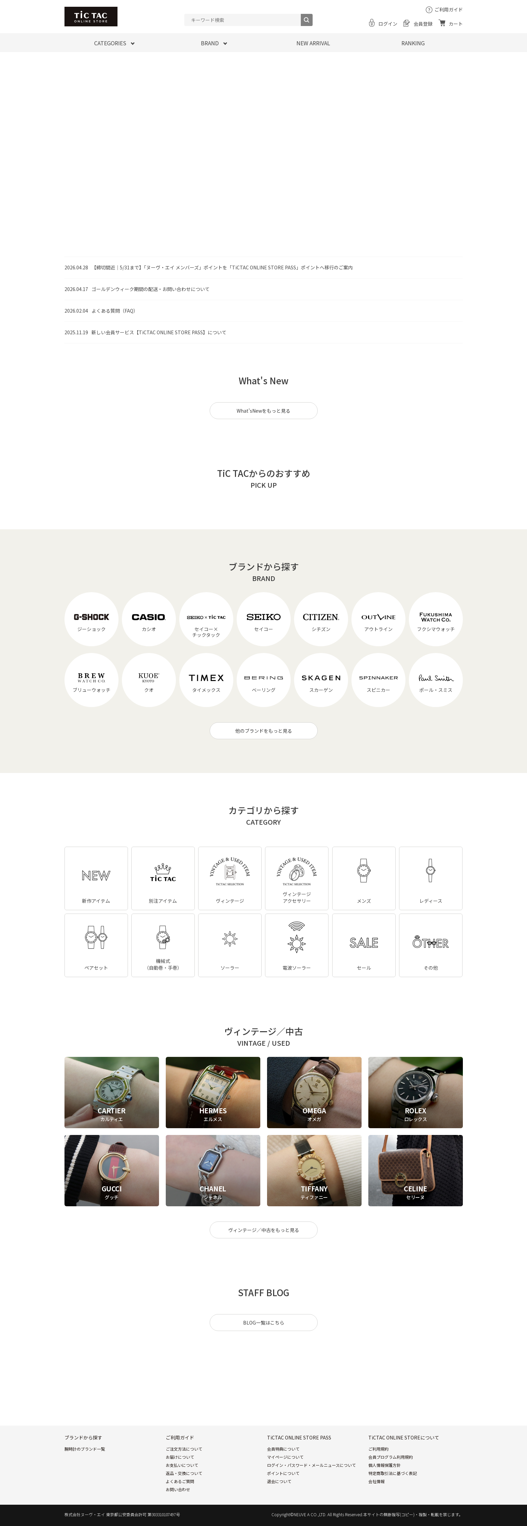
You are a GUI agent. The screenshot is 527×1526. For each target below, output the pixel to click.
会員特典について (283, 1449)
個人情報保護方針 (384, 1465)
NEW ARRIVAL (313, 43)
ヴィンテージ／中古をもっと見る (263, 1230)
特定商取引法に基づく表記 (392, 1473)
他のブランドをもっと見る (263, 730)
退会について (279, 1481)
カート (456, 23)
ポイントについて (283, 1473)
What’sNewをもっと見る (263, 410)
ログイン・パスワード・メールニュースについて (311, 1465)
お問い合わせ (178, 1489)
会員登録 (423, 23)
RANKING (413, 43)
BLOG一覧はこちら (263, 1322)
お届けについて (180, 1457)
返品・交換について (184, 1473)
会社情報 (376, 1481)
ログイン (387, 23)
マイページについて (285, 1457)
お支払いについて (182, 1465)
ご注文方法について (184, 1449)
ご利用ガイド (448, 9)
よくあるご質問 (180, 1481)
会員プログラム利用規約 (390, 1457)
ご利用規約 (378, 1449)
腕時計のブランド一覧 (84, 1449)
